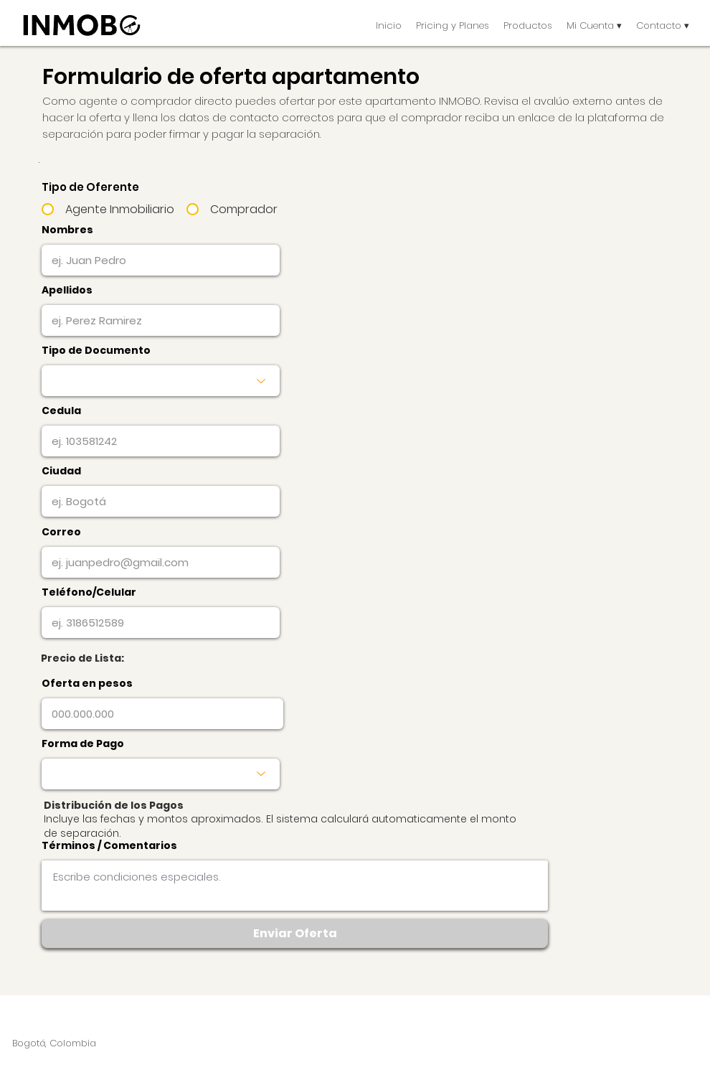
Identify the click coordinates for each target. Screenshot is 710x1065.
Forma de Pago (83, 743)
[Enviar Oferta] (295, 933)
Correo (61, 532)
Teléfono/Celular (89, 592)
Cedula (61, 410)
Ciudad (61, 471)
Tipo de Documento (96, 350)
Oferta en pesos (87, 683)
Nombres (67, 230)
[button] (527, 25)
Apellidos (67, 290)
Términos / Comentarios (109, 845)
